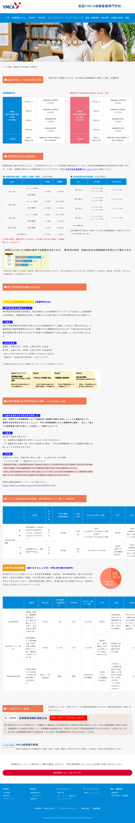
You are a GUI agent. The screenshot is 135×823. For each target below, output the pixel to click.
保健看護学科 (35, 792)
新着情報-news (19, 17)
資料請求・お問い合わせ (45, 808)
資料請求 (105, 17)
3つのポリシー (37, 795)
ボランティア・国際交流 (66, 795)
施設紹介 (6, 795)
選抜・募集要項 (92, 17)
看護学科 (33, 798)
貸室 (127, 17)
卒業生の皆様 (117, 17)
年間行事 (60, 792)
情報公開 (85, 808)
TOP (8, 17)
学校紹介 (32, 17)
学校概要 (6, 792)
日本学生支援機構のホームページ (80, 169)
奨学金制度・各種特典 (120, 795)
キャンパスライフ (56, 17)
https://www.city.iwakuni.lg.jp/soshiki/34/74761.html (29, 485)
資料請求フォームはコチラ (67, 772)
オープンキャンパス (74, 17)
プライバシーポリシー (68, 808)
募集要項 (114, 792)
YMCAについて (9, 798)
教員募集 (96, 808)
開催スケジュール (91, 792)
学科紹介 (42, 17)
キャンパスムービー (65, 798)
